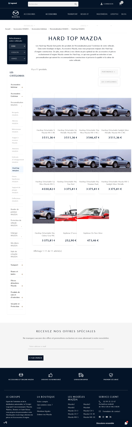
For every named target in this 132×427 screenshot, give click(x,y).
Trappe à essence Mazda (15, 140)
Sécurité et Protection (15, 305)
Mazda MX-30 (89, 417)
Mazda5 (71, 407)
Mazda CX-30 (89, 414)
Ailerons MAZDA (15, 122)
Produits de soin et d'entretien (15, 294)
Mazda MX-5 (73, 417)
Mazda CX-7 (73, 414)
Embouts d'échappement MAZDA (18, 159)
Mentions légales (43, 411)
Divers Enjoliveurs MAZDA (16, 179)
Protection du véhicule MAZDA (16, 222)
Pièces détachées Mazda (15, 283)
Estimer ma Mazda (44, 414)
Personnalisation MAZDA (17, 103)
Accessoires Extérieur (15, 94)
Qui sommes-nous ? (45, 405)
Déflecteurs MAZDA (16, 199)
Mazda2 (71, 404)
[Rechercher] (53, 4)
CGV (39, 408)
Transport (14, 265)
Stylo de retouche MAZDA (14, 254)
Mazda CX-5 (88, 411)
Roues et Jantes (14, 272)
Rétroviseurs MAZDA (16, 130)
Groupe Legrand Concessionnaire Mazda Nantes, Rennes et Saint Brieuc (19, 407)
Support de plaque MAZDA (16, 190)
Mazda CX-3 (73, 411)
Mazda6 (86, 407)
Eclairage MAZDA (14, 234)
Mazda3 (86, 404)
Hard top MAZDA (15, 169)
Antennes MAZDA (15, 150)
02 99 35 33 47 (109, 401)
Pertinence (108, 72)
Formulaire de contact (109, 411)
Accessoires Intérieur (15, 85)
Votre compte (42, 401)
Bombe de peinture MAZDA (15, 212)
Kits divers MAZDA (15, 244)
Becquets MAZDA (15, 113)
